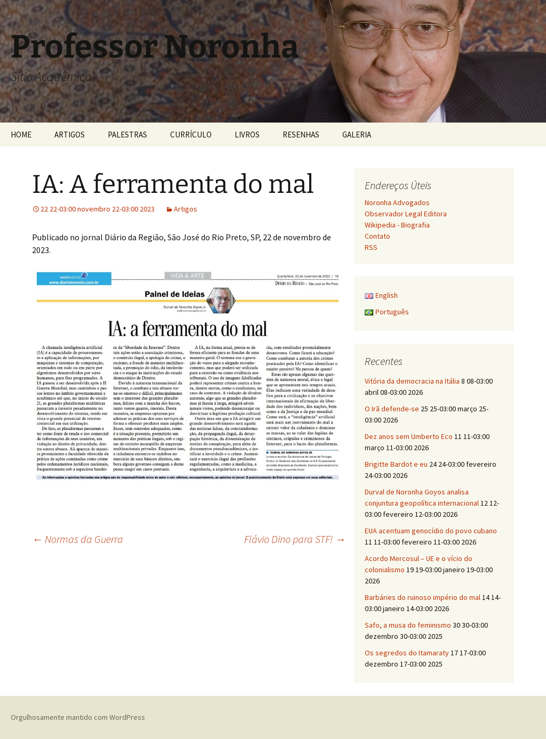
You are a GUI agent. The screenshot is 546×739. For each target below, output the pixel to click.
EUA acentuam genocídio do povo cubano (431, 530)
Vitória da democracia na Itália (412, 381)
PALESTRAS (127, 134)
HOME (21, 134)
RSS (371, 247)
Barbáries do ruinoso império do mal (422, 597)
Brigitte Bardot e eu (396, 464)
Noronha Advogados (397, 202)
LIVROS (247, 134)
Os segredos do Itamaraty (407, 652)
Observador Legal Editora (406, 213)
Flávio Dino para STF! (295, 539)
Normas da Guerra (77, 539)
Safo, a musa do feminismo (408, 625)
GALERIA (356, 134)
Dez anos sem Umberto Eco (409, 436)
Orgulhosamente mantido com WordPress (78, 717)
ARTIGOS (69, 134)
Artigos (185, 209)
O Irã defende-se (392, 408)
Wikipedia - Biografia (397, 225)
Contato (377, 236)
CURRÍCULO (191, 134)
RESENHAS (301, 134)
